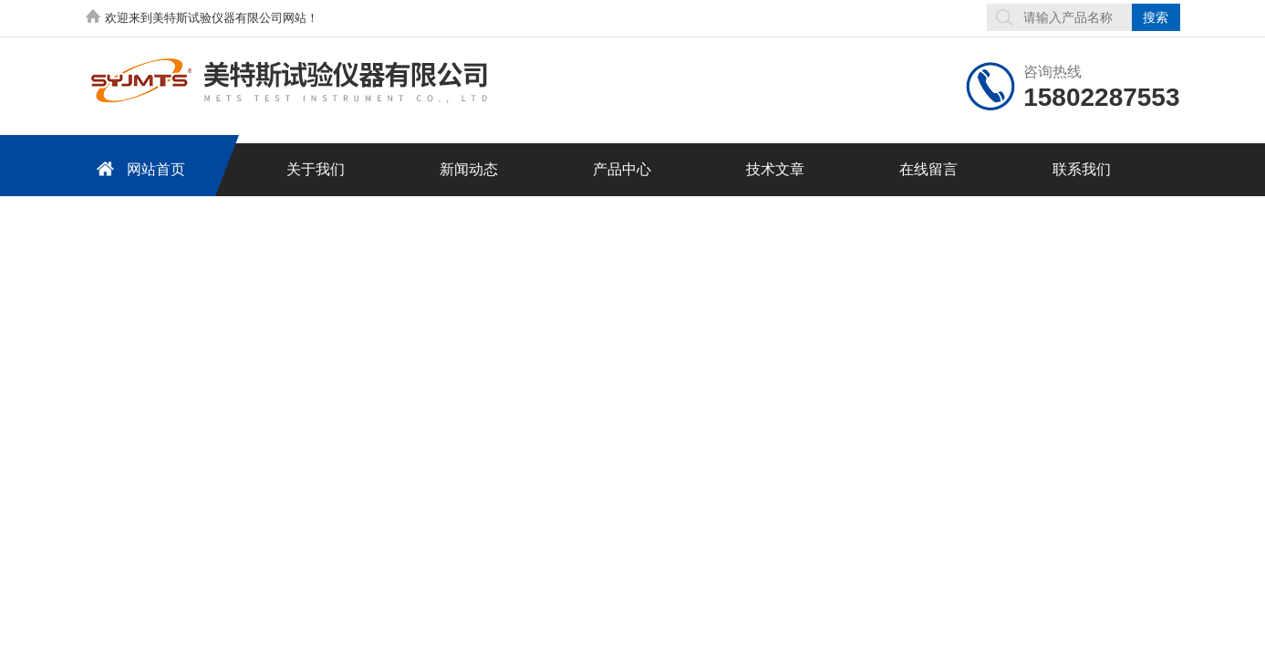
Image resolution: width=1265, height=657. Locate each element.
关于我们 (315, 169)
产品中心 (622, 169)
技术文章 (775, 169)
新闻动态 (469, 169)
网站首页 (137, 168)
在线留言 (928, 169)
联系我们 (1081, 169)
